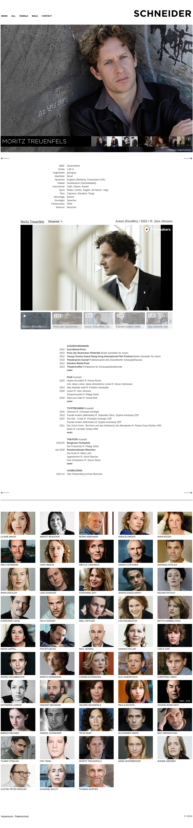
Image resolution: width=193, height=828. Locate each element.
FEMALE (23, 16)
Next (163, 88)
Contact (47, 16)
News (4, 16)
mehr (70, 370)
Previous (29, 88)
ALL (14, 16)
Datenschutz (22, 816)
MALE (35, 16)
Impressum (7, 816)
